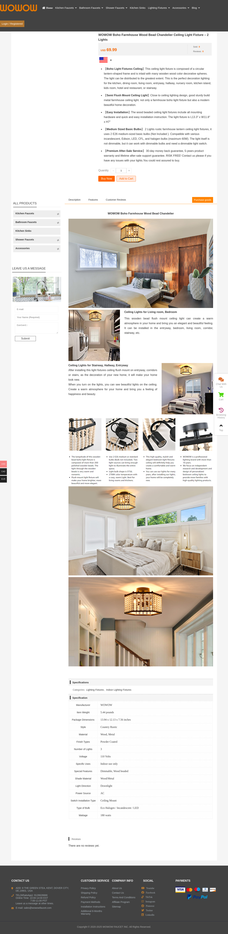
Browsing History (221, 413)
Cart (221, 396)
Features (93, 199)
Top (221, 427)
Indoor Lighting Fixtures (118, 689)
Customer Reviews (116, 199)
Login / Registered (12, 23)
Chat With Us (221, 382)
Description (75, 199)
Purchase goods (202, 200)
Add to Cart (126, 178)
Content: (36, 328)
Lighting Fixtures (95, 689)
